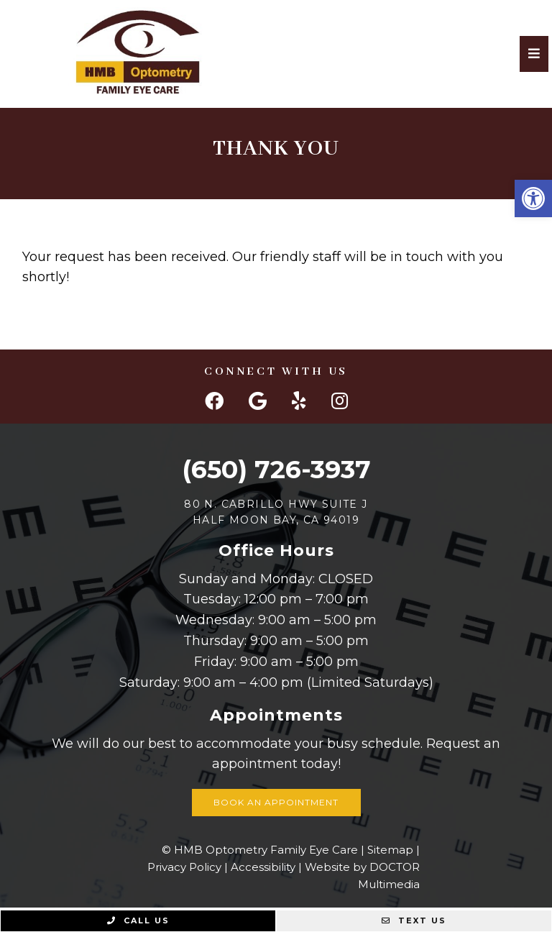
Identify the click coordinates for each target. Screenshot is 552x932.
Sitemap (390, 849)
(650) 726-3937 (276, 469)
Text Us (414, 920)
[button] (533, 198)
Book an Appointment (276, 802)
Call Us (138, 920)
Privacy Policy (184, 867)
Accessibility (263, 867)
